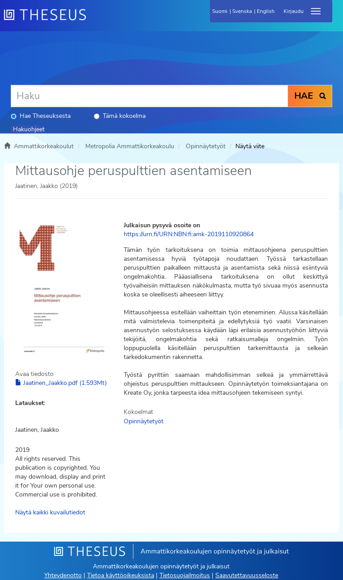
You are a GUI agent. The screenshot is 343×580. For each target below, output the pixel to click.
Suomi (219, 11)
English (266, 11)
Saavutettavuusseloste (246, 575)
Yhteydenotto (63, 575)
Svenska (242, 11)
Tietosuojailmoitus (184, 575)
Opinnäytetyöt (206, 146)
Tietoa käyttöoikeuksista (120, 575)
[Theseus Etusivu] (93, 20)
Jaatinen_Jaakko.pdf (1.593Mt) (61, 383)
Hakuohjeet (29, 129)
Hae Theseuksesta (41, 116)
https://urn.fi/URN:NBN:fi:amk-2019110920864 (189, 234)
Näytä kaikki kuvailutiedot (50, 512)
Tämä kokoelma (120, 116)
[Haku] (149, 96)
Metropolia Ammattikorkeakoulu (129, 146)
